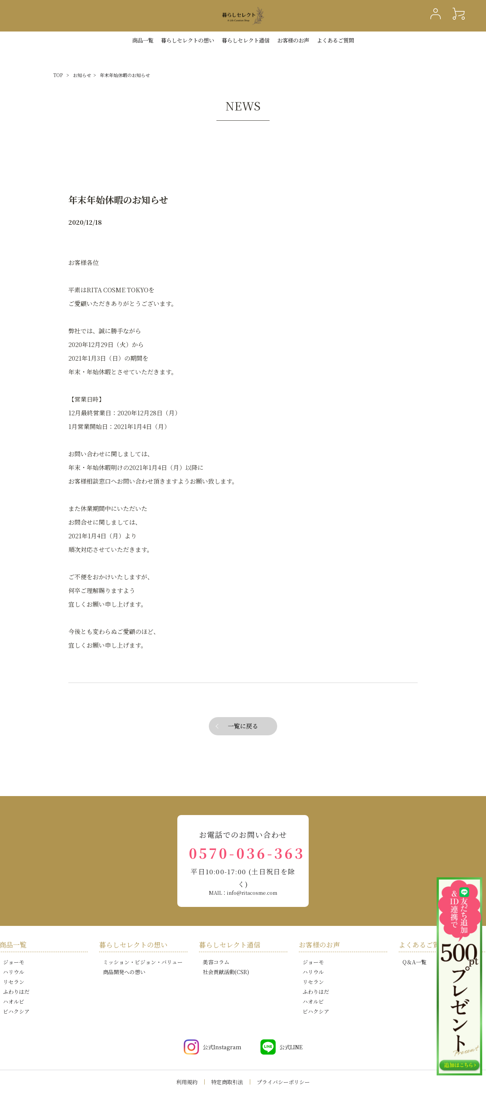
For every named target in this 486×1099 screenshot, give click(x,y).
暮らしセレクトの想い (133, 944)
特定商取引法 (227, 1082)
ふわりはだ (16, 991)
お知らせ (82, 75)
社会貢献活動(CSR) (226, 972)
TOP (58, 75)
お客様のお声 (293, 40)
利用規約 (186, 1082)
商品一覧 (142, 40)
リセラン (13, 981)
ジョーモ (13, 962)
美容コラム (216, 962)
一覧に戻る (243, 726)
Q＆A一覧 (414, 962)
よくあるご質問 (335, 40)
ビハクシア (16, 1011)
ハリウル (13, 972)
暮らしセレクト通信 (246, 40)
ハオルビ (13, 1001)
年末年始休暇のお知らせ (125, 75)
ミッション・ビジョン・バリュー (143, 962)
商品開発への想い (124, 972)
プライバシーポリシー (283, 1082)
